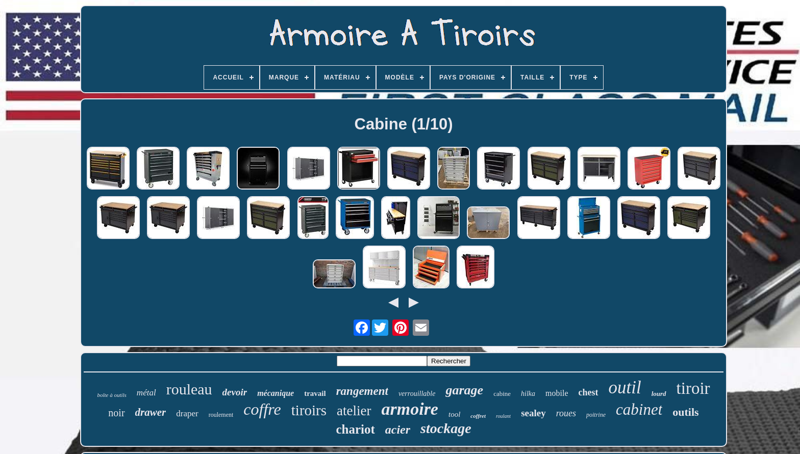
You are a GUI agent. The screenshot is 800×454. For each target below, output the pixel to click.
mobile (556, 393)
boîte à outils (111, 395)
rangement (362, 391)
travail (315, 393)
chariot (355, 429)
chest (588, 392)
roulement (221, 414)
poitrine (596, 414)
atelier (354, 410)
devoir (234, 392)
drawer (150, 412)
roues (566, 413)
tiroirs (309, 410)
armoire (410, 408)
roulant (503, 416)
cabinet (639, 409)
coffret (478, 416)
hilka (528, 393)
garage (464, 390)
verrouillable (417, 393)
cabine (502, 393)
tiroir (693, 388)
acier (397, 429)
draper (187, 413)
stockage (445, 428)
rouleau (189, 389)
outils (685, 412)
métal (146, 392)
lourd (659, 393)
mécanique (275, 393)
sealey (533, 413)
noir (116, 412)
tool (454, 414)
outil (625, 387)
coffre (262, 409)
